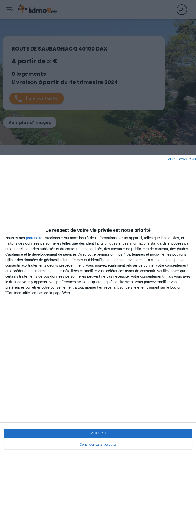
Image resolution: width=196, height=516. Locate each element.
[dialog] (98, 335)
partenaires (35, 238)
